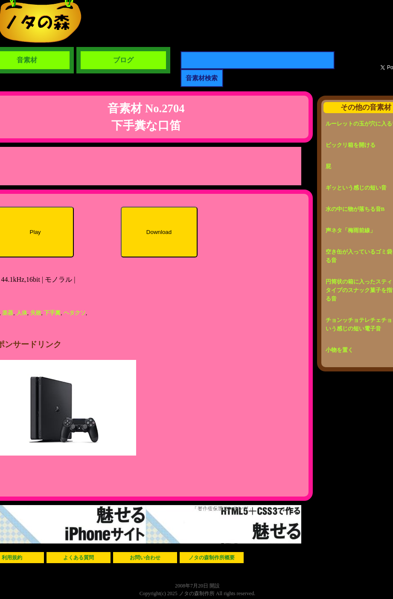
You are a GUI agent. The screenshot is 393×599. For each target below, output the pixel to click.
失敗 (35, 313)
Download (159, 232)
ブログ (123, 60)
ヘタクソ (75, 313)
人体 (21, 313)
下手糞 (52, 313)
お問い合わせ (145, 558)
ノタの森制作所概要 (212, 558)
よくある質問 (78, 558)
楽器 (7, 313)
